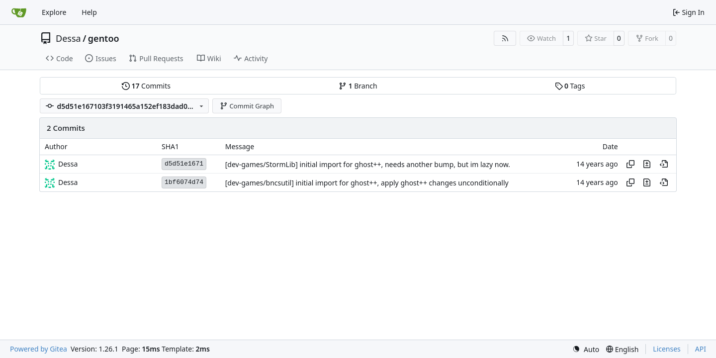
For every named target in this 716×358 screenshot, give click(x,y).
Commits (146, 85)
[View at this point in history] (663, 164)
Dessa (68, 38)
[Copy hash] (630, 164)
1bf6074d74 (184, 182)
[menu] (585, 349)
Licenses (667, 349)
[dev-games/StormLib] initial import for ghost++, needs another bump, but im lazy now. (367, 164)
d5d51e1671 (184, 164)
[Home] (19, 12)
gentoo (103, 38)
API (700, 349)
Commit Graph (247, 105)
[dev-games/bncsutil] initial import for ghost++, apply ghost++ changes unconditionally (367, 182)
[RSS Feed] (505, 38)
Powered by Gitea (38, 349)
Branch (358, 85)
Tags (570, 85)
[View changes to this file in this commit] (646, 164)
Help (89, 12)
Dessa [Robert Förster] (68, 164)
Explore (54, 12)
